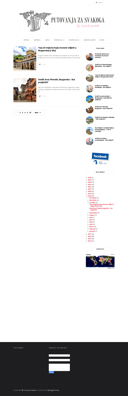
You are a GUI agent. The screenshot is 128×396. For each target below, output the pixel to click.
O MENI (101, 40)
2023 (89, 184)
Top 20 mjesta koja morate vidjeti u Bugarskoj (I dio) (104, 76)
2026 (89, 177)
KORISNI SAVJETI (90, 40)
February (92, 229)
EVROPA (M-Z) (74, 40)
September (93, 213)
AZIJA (47, 40)
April (91, 224)
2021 (89, 189)
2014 (89, 241)
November (93, 200)
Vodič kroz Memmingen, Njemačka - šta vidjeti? (103, 65)
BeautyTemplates (30, 390)
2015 (89, 239)
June (91, 220)
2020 (89, 191)
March (91, 226)
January (92, 231)
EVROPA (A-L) (59, 40)
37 (30, 112)
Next (36, 112)
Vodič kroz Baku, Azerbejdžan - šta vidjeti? (104, 139)
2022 (89, 187)
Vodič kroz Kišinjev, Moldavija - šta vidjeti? (103, 86)
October (92, 202)
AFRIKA (26, 40)
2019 (89, 193)
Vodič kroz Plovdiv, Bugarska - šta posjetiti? (104, 107)
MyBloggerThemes (53, 390)
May (91, 222)
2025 (89, 180)
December (93, 198)
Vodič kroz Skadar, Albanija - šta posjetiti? (104, 118)
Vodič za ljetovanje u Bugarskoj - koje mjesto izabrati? (103, 98)
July (90, 217)
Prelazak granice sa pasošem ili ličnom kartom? (102, 55)
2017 (89, 234)
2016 (89, 236)
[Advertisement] (100, 307)
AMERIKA (37, 40)
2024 (89, 182)
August (92, 215)
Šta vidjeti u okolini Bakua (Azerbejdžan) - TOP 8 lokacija (104, 129)
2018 (89, 196)
